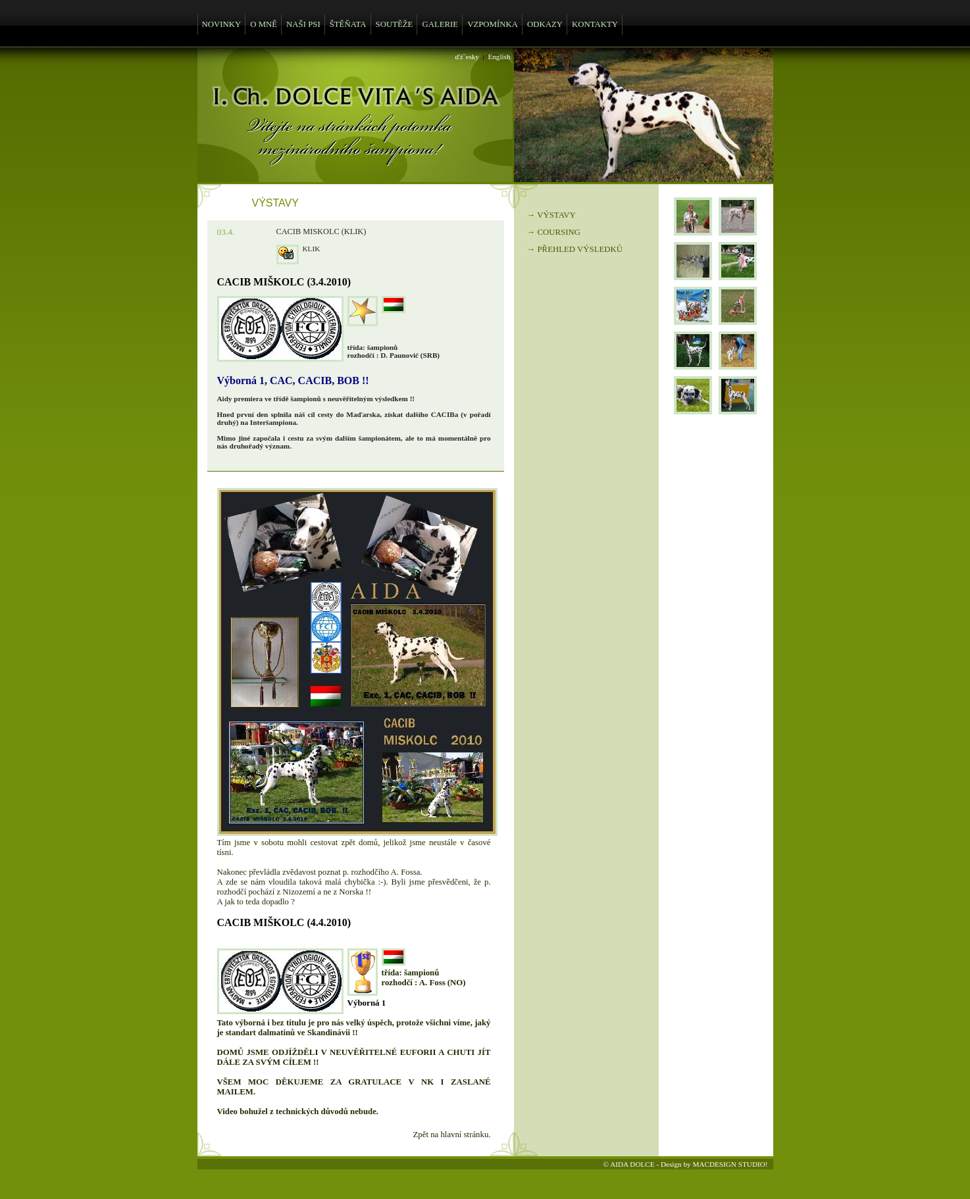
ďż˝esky (467, 57)
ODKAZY (545, 24)
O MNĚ (263, 24)
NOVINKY (222, 24)
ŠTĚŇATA (348, 24)
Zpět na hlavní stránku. (452, 1134)
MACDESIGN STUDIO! (729, 1164)
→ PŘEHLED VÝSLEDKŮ (575, 249)
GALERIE (440, 24)
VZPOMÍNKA (492, 24)
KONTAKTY (595, 24)
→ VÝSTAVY (551, 215)
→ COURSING (553, 232)
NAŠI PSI (303, 24)
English (499, 57)
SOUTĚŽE (394, 24)
